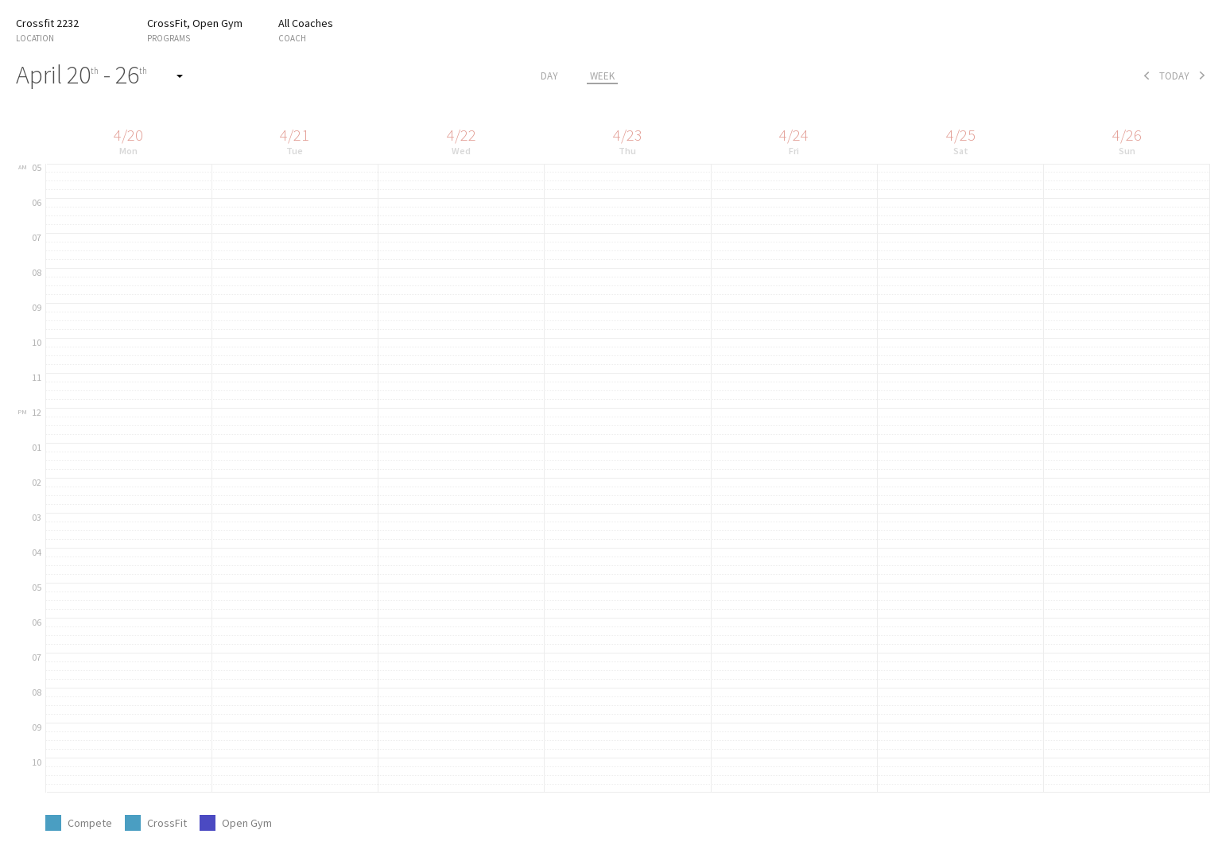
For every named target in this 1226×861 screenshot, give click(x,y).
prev (1146, 75)
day (549, 76)
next (1202, 75)
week (602, 76)
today (1174, 76)
